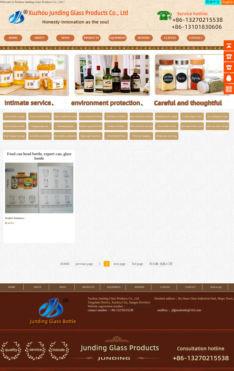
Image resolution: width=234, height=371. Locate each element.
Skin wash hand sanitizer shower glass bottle (141, 117)
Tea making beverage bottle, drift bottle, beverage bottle (217, 117)
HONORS (144, 37)
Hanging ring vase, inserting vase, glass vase (40, 127)
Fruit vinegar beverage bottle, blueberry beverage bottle (14, 137)
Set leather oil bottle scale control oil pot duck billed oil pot (116, 117)
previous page (84, 263)
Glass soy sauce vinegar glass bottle (217, 127)
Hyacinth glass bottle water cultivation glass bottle (14, 127)
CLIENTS (170, 37)
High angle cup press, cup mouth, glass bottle (90, 137)
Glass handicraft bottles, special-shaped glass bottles (90, 117)
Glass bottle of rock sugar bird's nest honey (166, 127)
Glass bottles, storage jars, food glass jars (15, 117)
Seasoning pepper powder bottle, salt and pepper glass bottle (65, 127)
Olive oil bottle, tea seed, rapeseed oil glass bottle (141, 127)
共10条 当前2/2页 (161, 263)
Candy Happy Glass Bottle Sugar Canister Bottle (192, 117)
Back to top (216, 287)
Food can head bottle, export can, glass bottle (39, 156)
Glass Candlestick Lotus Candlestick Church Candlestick (65, 117)
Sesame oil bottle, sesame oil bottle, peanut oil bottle (116, 127)
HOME (13, 37)
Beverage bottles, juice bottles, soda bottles (192, 127)
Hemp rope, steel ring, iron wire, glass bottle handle (166, 137)
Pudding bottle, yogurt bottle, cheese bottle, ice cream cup (166, 117)
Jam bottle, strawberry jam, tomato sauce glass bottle (40, 137)
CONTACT (196, 37)
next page (119, 263)
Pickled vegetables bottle (90, 126)
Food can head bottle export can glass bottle (40, 117)
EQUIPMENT (117, 37)
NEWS (65, 37)
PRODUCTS (91, 37)
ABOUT (39, 37)
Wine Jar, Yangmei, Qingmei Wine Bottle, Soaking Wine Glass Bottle (141, 137)
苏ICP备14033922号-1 (140, 306)
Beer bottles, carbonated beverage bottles (65, 137)
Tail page (137, 263)
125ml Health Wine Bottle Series (116, 137)
